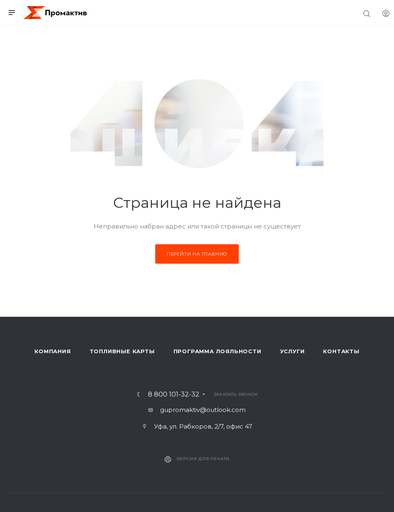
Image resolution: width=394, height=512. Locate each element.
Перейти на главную (197, 254)
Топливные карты (122, 351)
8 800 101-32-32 (173, 394)
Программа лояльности (217, 351)
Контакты (341, 351)
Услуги (292, 351)
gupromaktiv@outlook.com (203, 410)
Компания (52, 351)
